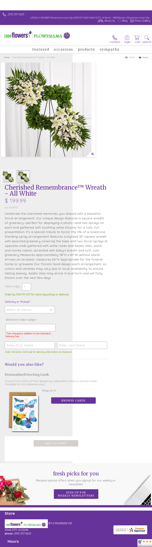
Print (130, 57)
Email (144, 57)
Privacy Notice (30, 531)
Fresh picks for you (76, 376)
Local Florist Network (53, 531)
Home (7, 57)
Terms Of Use (12, 531)
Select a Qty (85, 197)
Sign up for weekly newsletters (76, 392)
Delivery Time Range (93, 231)
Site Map (73, 531)
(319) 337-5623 (16, 14)
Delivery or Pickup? (90, 213)
